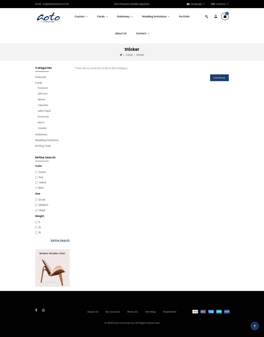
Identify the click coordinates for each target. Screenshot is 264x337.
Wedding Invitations (154, 16)
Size (37, 193)
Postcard (43, 88)
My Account (113, 311)
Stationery (123, 16)
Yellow (42, 182)
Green (42, 172)
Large (42, 210)
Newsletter (170, 311)
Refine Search (60, 240)
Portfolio (184, 16)
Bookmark (43, 116)
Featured (40, 77)
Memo (41, 122)
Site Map (150, 311)
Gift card (42, 93)
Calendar (43, 105)
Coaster (42, 128)
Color (38, 166)
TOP (255, 326)
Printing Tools (43, 146)
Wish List (132, 311)
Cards (101, 16)
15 (40, 232)
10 (40, 227)
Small (42, 199)
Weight (39, 216)
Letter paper (44, 111)
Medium (43, 205)
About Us (92, 311)
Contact (141, 33)
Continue (219, 77)
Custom (80, 16)
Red (41, 177)
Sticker (140, 55)
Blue (41, 187)
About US (120, 33)
